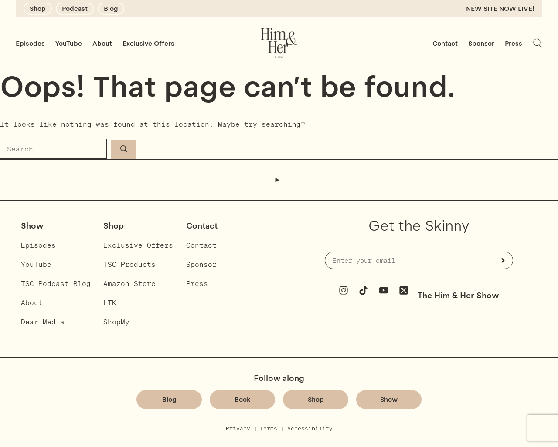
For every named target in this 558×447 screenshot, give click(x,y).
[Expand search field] (537, 43)
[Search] (123, 149)
